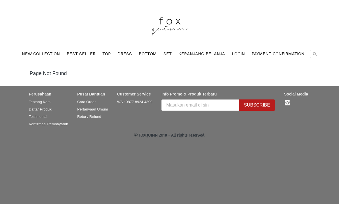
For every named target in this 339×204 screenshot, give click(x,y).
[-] (287, 103)
